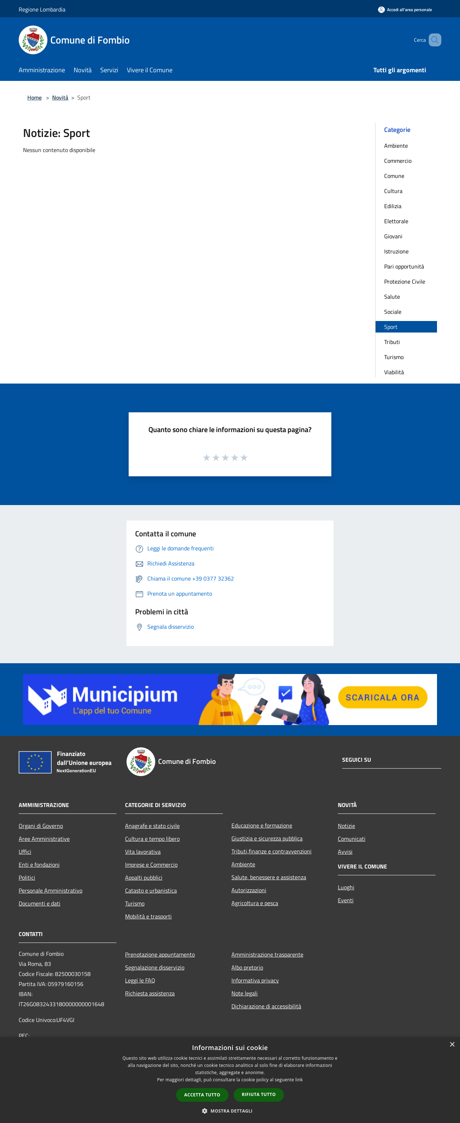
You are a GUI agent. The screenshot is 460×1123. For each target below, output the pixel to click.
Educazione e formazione (261, 825)
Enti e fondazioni (39, 864)
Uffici (25, 851)
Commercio (397, 160)
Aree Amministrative (44, 838)
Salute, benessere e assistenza (268, 877)
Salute (392, 296)
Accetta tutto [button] (202, 1095)
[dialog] (230, 1080)
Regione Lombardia (42, 9)
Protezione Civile (404, 281)
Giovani (393, 236)
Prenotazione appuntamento (160, 954)
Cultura (393, 191)
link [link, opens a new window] (299, 1080)
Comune (394, 175)
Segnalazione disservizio (154, 967)
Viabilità (394, 372)
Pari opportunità (404, 266)
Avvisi (345, 851)
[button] (230, 1110)
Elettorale (396, 221)
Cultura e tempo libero (152, 838)
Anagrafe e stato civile (152, 825)
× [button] (452, 1045)
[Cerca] (432, 40)
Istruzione (396, 251)
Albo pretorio (247, 967)
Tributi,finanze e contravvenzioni (271, 851)
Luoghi (346, 887)
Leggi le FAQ (140, 980)
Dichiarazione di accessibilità (266, 1006)
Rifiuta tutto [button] (259, 1094)
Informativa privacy (255, 980)
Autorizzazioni (248, 890)
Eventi (346, 900)
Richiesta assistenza (150, 993)
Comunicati (351, 838)
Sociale (392, 311)
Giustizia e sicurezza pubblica (267, 838)
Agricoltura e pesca (254, 903)
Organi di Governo (41, 825)
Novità (60, 97)
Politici (27, 877)
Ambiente (396, 145)
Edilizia (392, 206)
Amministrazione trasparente (267, 954)
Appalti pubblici (143, 877)
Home (34, 97)
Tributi (392, 342)
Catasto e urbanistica (151, 890)
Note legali (244, 993)
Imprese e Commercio (151, 864)
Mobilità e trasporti (148, 916)
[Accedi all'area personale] (405, 9)
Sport (390, 326)
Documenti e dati (39, 903)
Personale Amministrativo (50, 890)
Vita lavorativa (143, 851)
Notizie (346, 825)
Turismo (394, 357)
